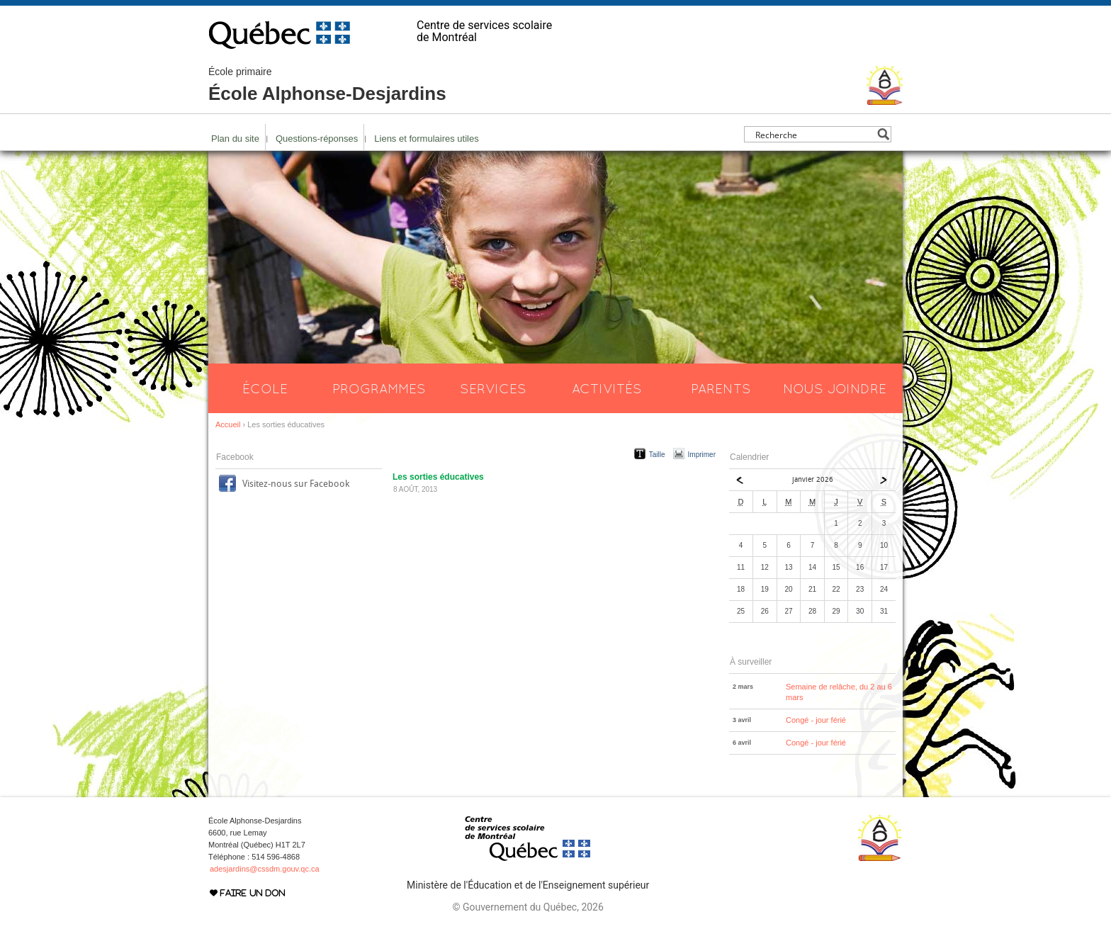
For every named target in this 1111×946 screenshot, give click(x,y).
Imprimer (702, 454)
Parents (721, 388)
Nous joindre (834, 388)
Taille (657, 454)
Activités (607, 388)
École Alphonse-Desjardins (327, 85)
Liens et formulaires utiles (426, 138)
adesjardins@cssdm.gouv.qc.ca (265, 869)
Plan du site (235, 138)
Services (493, 388)
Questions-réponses (317, 138)
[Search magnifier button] (883, 134)
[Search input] (813, 134)
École (265, 388)
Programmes (379, 388)
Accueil (227, 424)
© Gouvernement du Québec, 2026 (527, 907)
